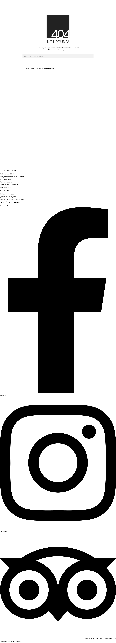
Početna (87, 638)
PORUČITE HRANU (105, 638)
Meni (97, 638)
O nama (93, 638)
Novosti (113, 638)
